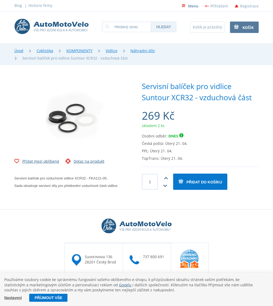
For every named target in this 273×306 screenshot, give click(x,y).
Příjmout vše (48, 298)
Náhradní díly (142, 50)
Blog (18, 5)
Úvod (18, 50)
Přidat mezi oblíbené (36, 162)
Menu (190, 6)
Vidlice (111, 50)
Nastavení (13, 298)
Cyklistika (45, 50)
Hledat (163, 27)
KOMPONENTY (79, 50)
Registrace (249, 6)
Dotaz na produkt (85, 162)
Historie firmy (40, 5)
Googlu (125, 284)
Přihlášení (219, 6)
